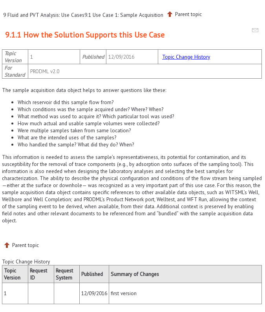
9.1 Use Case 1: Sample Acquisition (123, 14)
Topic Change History (186, 56)
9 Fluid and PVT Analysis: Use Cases (43, 14)
